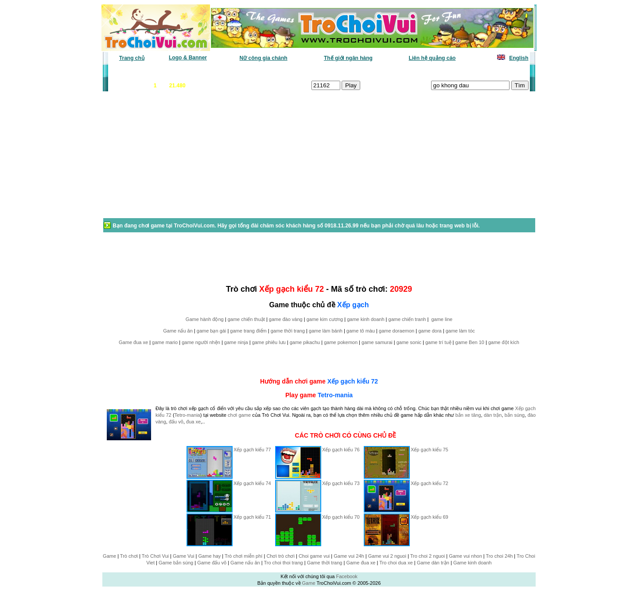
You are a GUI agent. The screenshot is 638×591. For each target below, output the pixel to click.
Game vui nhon (465, 556)
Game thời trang (324, 562)
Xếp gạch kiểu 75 (429, 449)
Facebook (346, 576)
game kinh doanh (365, 319)
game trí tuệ (438, 342)
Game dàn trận (433, 562)
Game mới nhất (185, 71)
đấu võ (176, 421)
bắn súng (515, 415)
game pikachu (305, 342)
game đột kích (503, 342)
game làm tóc (460, 330)
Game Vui (184, 556)
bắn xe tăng (468, 415)
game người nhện (201, 342)
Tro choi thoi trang (283, 562)
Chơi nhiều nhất (233, 71)
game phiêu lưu (269, 342)
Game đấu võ (211, 562)
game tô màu (360, 330)
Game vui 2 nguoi (387, 556)
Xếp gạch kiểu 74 (252, 483)
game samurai (377, 342)
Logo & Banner (188, 58)
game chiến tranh (407, 319)
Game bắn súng (176, 562)
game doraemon (396, 330)
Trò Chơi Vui (155, 556)
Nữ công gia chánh (264, 58)
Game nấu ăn (178, 330)
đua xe (193, 421)
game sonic (409, 342)
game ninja (236, 342)
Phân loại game (280, 71)
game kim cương (325, 319)
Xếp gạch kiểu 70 (341, 517)
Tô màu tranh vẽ (504, 71)
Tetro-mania (335, 395)
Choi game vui (314, 556)
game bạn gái (211, 330)
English (518, 58)
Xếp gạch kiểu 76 (341, 449)
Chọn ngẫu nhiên (331, 71)
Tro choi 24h (499, 556)
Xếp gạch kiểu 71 (252, 517)
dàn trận (493, 415)
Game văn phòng (135, 71)
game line (441, 319)
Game (109, 556)
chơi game (239, 415)
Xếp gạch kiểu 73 (341, 483)
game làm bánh (325, 330)
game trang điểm (248, 330)
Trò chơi (129, 556)
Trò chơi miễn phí (243, 556)
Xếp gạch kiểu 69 (429, 517)
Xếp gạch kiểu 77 (252, 449)
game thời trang (288, 330)
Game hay (209, 556)
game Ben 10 (469, 342)
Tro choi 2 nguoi (427, 556)
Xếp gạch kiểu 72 (352, 381)
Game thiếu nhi (425, 71)
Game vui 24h (349, 556)
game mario (165, 342)
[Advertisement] (173, 159)
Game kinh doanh (472, 562)
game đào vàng (286, 319)
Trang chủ (131, 58)
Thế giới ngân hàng (348, 58)
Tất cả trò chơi (379, 71)
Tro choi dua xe (395, 562)
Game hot (463, 71)
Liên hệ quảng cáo (431, 58)
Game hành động (205, 319)
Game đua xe (133, 342)
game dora (430, 330)
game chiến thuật (246, 319)
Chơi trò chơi (280, 556)
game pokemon (341, 342)
